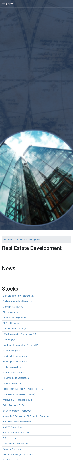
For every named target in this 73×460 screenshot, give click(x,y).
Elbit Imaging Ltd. (11, 312)
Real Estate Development (28, 239)
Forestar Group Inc (12, 449)
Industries (9, 239)
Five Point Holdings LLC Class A (18, 454)
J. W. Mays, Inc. (10, 339)
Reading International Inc (15, 356)
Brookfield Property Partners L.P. (18, 296)
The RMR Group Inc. (12, 383)
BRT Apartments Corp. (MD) (16, 432)
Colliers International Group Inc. (18, 301)
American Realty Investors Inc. (17, 421)
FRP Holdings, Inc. (11, 323)
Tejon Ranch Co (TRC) (13, 405)
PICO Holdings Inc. (12, 350)
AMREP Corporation (12, 427)
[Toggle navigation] (67, 3)
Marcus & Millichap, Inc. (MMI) (17, 400)
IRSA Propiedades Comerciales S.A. (20, 334)
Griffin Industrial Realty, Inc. (16, 328)
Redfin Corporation (12, 367)
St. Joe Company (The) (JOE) (17, 411)
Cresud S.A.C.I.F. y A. (13, 307)
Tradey (7, 4)
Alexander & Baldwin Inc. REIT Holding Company (26, 416)
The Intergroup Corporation (16, 378)
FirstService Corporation (14, 317)
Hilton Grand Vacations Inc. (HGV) (19, 394)
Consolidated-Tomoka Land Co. (18, 443)
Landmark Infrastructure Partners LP (20, 345)
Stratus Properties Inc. (13, 372)
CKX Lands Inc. (10, 438)
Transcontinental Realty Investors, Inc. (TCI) (23, 389)
